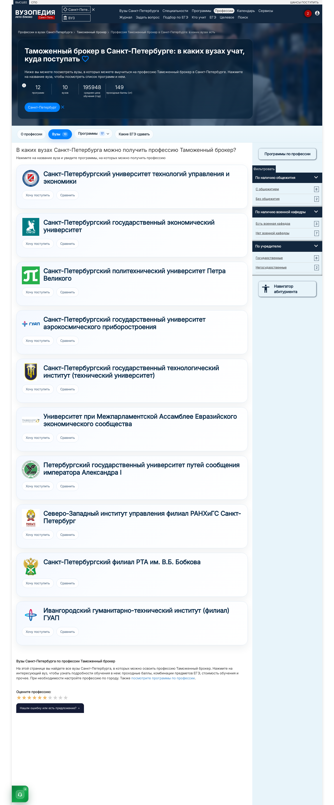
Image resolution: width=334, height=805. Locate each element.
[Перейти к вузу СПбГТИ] (31, 372)
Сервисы (265, 11)
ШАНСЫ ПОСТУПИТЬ (304, 2)
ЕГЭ (213, 17)
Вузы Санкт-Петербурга (139, 11)
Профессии (224, 11)
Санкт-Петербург (42, 107)
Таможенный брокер (92, 32)
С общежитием (267, 189)
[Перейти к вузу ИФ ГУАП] (31, 615)
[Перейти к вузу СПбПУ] (31, 275)
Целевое (227, 17)
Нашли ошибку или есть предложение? (48, 708)
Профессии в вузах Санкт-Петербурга (45, 32)
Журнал (125, 17)
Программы (201, 11)
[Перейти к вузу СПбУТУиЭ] (31, 178)
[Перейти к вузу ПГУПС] (31, 469)
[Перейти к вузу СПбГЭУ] (31, 227)
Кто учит (199, 17)
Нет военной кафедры (272, 233)
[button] (20, 794)
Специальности (175, 11)
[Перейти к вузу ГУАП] (31, 324)
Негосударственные (271, 267)
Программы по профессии (287, 154)
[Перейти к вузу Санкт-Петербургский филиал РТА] (31, 566)
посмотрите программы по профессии (163, 678)
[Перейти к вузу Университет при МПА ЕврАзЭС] (31, 421)
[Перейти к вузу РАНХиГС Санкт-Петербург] (31, 518)
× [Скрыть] (25, 789)
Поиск (243, 17)
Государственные (269, 258)
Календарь (246, 11)
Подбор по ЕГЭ (175, 17)
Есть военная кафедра (273, 223)
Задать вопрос (148, 17)
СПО (34, 2)
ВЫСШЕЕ (21, 2)
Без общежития (268, 199)
